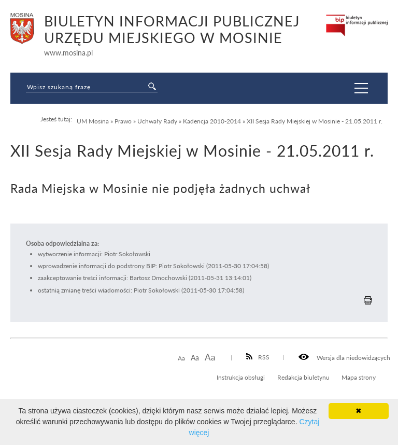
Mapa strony (359, 377)
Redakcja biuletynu (303, 377)
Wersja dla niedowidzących (344, 357)
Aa (181, 358)
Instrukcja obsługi (241, 377)
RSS (258, 356)
